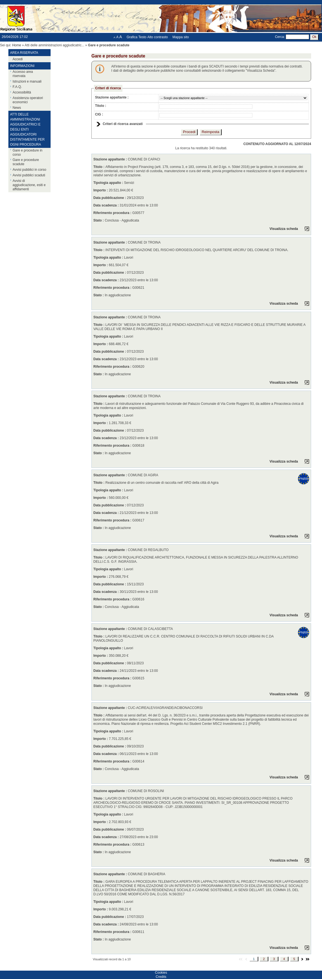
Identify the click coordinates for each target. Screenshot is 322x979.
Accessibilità (22, 92)
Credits (161, 977)
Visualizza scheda (283, 229)
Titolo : (100, 106)
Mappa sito (180, 37)
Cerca (279, 37)
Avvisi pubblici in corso (29, 170)
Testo (142, 37)
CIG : (99, 114)
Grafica (132, 37)
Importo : (101, 190)
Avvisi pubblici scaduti (29, 175)
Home (16, 45)
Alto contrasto (157, 37)
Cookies (161, 973)
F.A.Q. (17, 87)
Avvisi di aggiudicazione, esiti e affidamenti (29, 185)
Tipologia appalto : (108, 183)
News (17, 108)
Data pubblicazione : (110, 198)
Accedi (18, 59)
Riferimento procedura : (112, 213)
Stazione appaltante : (112, 97)
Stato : (99, 220)
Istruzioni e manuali (27, 81)
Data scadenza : (106, 205)
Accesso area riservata (23, 74)
